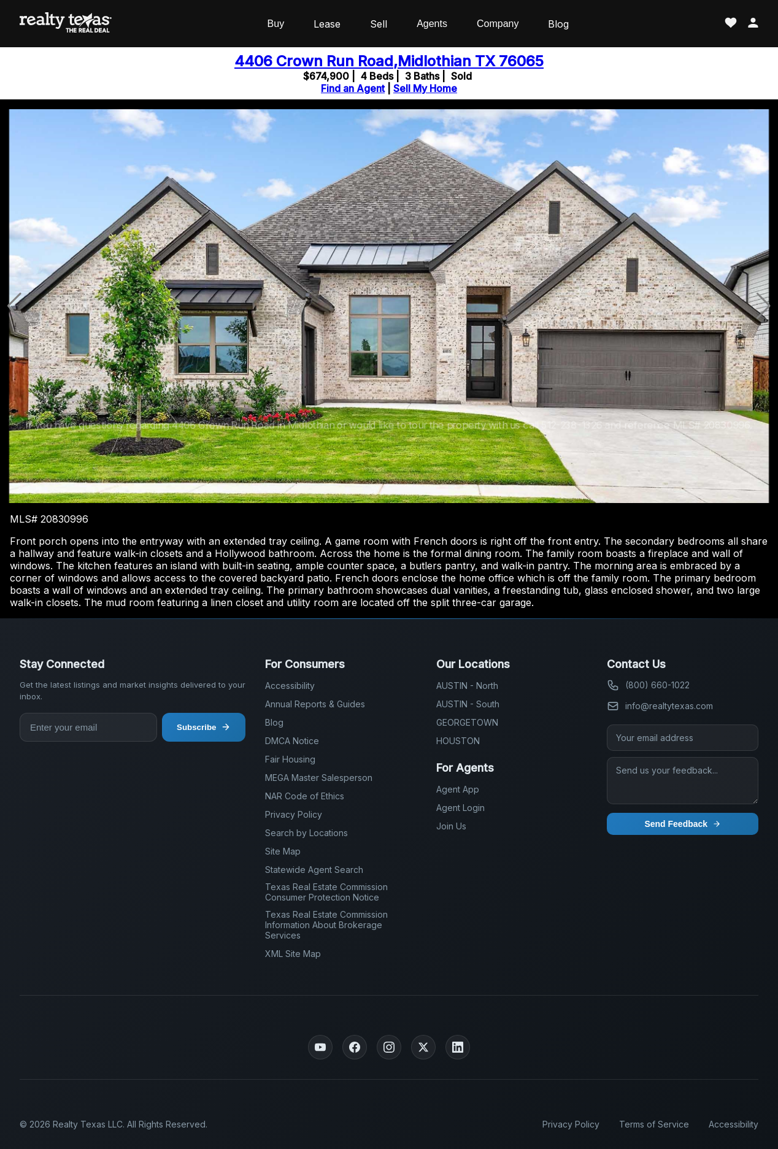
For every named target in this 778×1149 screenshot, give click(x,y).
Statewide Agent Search (314, 869)
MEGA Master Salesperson (318, 777)
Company (497, 23)
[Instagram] (389, 1047)
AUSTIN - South (467, 704)
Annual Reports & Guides (315, 704)
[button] (763, 306)
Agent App (457, 789)
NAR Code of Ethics (304, 796)
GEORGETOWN (467, 722)
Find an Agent (353, 88)
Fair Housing (290, 759)
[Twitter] (423, 1047)
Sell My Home (425, 88)
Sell (378, 24)
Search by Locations (306, 833)
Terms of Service (654, 1124)
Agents (432, 23)
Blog (558, 24)
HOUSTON (458, 741)
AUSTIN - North (467, 685)
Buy (276, 23)
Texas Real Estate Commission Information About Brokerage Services (326, 924)
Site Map (283, 851)
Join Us (451, 826)
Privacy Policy (293, 814)
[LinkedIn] (457, 1047)
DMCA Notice (292, 741)
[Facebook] (354, 1047)
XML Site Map (293, 953)
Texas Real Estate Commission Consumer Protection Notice (326, 892)
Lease (327, 24)
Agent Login (460, 807)
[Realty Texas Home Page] (66, 23)
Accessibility (290, 685)
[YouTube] (320, 1047)
